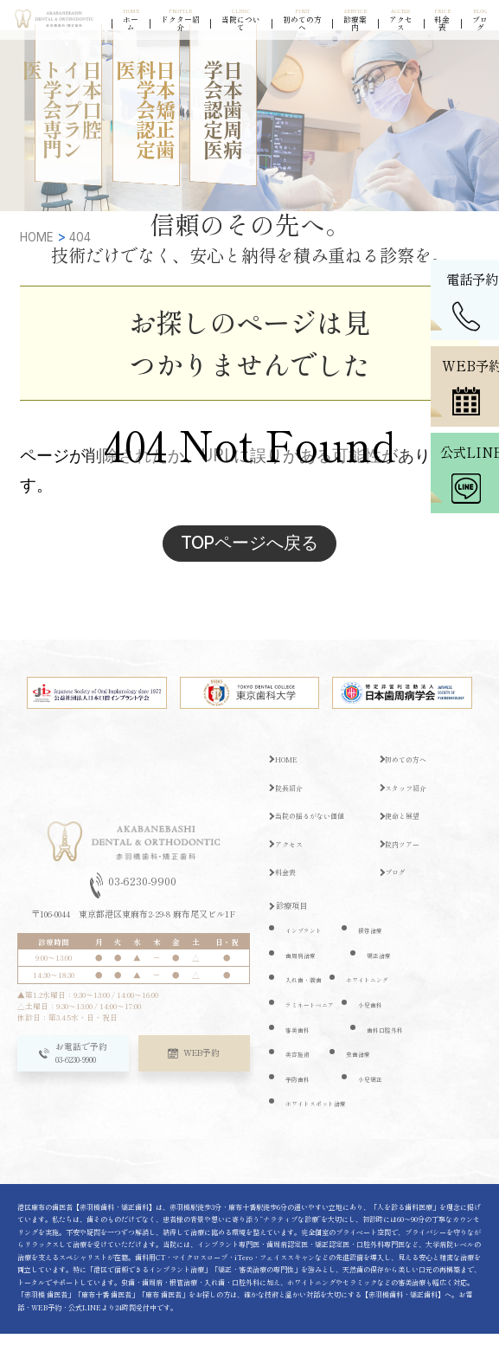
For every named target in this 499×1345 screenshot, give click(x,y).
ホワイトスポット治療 (320, 1114)
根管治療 (372, 940)
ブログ (398, 883)
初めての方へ (410, 769)
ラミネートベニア (313, 1015)
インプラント (306, 940)
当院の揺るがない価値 (315, 826)
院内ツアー (406, 854)
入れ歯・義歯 (306, 990)
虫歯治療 (360, 1064)
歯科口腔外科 (387, 1040)
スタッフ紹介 (410, 798)
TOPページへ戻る (249, 547)
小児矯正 (372, 1089)
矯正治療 (380, 965)
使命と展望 (406, 826)
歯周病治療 (302, 965)
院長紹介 (291, 798)
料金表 (287, 883)
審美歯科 (299, 1040)
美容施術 (299, 1064)
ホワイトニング (370, 990)
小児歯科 (372, 1015)
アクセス (291, 854)
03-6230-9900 (133, 897)
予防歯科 (299, 1089)
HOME (287, 769)
